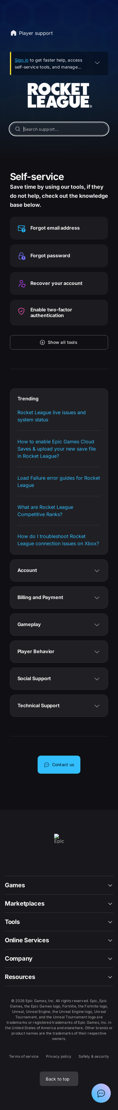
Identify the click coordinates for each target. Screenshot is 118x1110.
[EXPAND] (97, 63)
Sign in (22, 60)
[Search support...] (59, 129)
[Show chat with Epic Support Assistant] (101, 1093)
